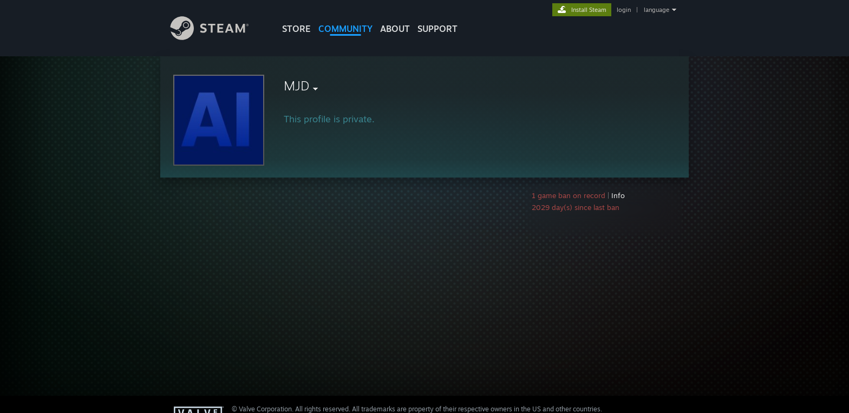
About (395, 28)
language (656, 10)
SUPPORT (437, 28)
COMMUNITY (345, 28)
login (624, 10)
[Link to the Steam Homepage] (217, 37)
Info (618, 195)
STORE (296, 28)
